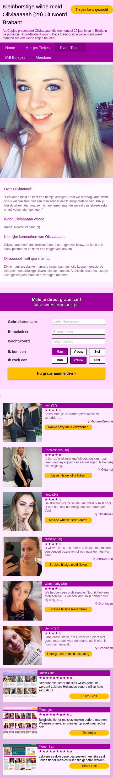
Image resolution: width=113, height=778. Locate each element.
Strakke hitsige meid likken (68, 565)
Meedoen (43, 57)
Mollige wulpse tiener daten (68, 520)
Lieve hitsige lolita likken (68, 475)
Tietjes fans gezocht (92, 9)
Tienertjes (89, 733)
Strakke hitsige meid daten (68, 609)
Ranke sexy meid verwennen (68, 427)
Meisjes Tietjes (37, 48)
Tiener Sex (89, 766)
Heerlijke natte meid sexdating (68, 654)
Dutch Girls (89, 696)
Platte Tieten (70, 48)
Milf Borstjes (15, 57)
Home (10, 48)
